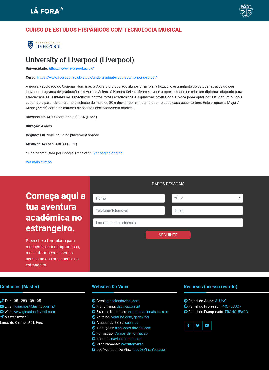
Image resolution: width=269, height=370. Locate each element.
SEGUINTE (168, 235)
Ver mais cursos (39, 162)
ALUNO (220, 301)
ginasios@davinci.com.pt (35, 306)
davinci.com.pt (128, 306)
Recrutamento (132, 344)
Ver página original (108, 153)
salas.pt (131, 322)
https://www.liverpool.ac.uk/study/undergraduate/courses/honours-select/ (97, 77)
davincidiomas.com (126, 339)
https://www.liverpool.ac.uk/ (71, 68)
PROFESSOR (232, 306)
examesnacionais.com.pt (148, 312)
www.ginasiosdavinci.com (34, 312)
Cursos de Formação (131, 333)
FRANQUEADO (236, 312)
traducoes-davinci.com (133, 328)
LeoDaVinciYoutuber (149, 349)
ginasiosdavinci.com (122, 301)
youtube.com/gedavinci (130, 317)
